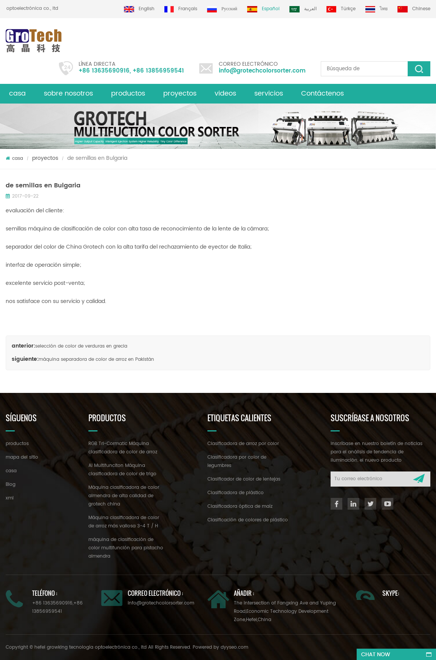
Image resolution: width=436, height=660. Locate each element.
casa (17, 93)
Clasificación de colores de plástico (247, 520)
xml (10, 498)
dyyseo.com (234, 647)
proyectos (179, 93)
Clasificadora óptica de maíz (239, 506)
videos (225, 93)
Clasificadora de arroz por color (243, 443)
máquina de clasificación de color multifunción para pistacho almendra (125, 548)
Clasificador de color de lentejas (243, 479)
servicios (268, 93)
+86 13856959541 (158, 71)
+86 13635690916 (104, 71)
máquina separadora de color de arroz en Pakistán (96, 359)
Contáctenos (322, 93)
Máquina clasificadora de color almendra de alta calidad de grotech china (123, 496)
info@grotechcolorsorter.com (262, 71)
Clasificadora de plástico (235, 492)
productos (128, 93)
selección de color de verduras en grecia (81, 346)
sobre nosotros (68, 93)
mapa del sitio (22, 457)
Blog (10, 484)
